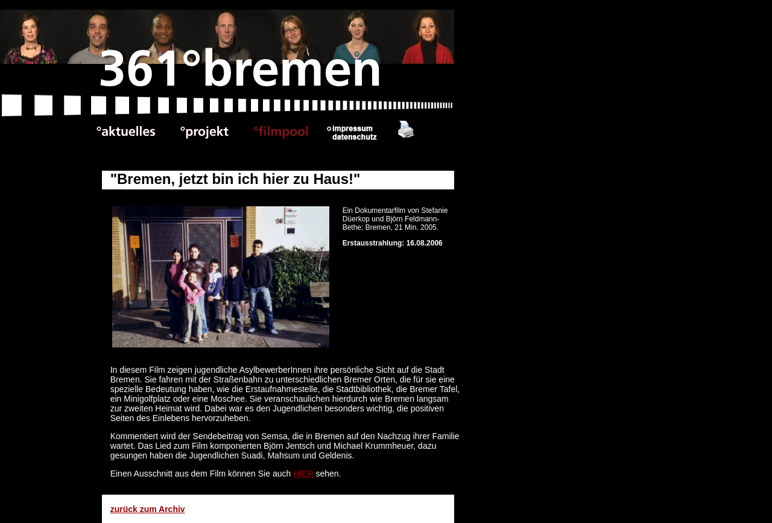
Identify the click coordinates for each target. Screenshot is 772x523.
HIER (303, 473)
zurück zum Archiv (147, 509)
